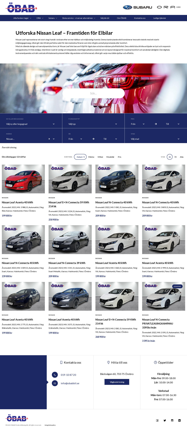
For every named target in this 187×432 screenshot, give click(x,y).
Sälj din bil (105, 18)
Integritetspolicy (50, 425)
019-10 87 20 (64, 375)
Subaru (52, 18)
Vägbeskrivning (117, 382)
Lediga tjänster (159, 18)
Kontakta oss (140, 18)
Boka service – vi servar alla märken (77, 18)
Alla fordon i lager (21, 18)
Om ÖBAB (121, 18)
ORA (39, 18)
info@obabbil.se (65, 383)
